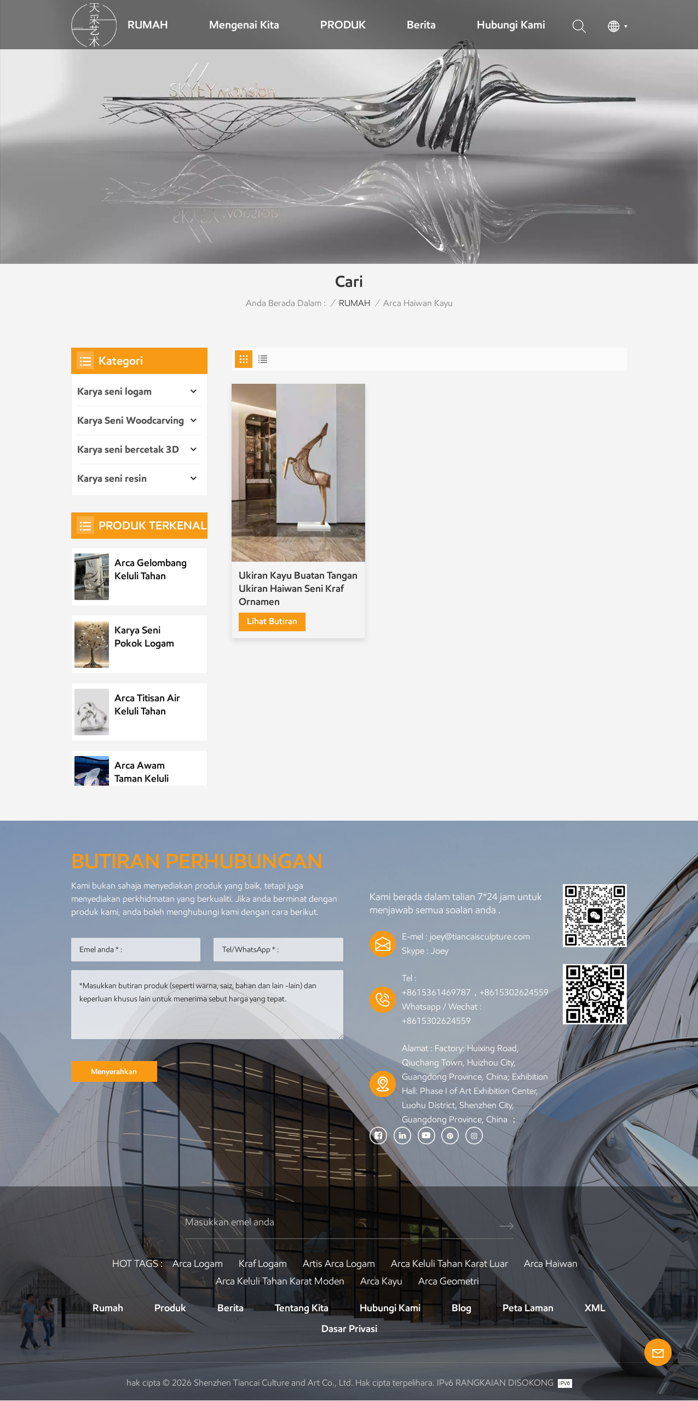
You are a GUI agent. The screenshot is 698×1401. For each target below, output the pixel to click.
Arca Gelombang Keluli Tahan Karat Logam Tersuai (150, 570)
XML (595, 1308)
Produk (170, 1308)
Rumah (108, 1308)
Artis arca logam (339, 1264)
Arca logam (197, 1264)
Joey (439, 950)
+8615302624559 (436, 1021)
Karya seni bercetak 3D (128, 449)
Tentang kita (301, 1308)
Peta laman (528, 1308)
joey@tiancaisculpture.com (480, 936)
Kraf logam (263, 1264)
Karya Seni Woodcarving (130, 420)
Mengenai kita (244, 24)
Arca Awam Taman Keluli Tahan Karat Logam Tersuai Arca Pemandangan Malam (145, 772)
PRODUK (343, 24)
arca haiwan (551, 1264)
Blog (461, 1308)
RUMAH (148, 24)
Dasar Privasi (349, 1329)
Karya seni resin (112, 478)
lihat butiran (272, 611)
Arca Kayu (381, 1281)
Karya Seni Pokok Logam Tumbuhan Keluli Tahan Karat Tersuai (150, 637)
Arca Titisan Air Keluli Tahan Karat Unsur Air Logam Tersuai (148, 705)
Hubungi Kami (390, 1308)
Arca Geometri (448, 1281)
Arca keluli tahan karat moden (280, 1281)
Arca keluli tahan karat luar (449, 1264)
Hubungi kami (511, 24)
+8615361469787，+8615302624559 (475, 992)
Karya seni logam (114, 391)
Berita (421, 24)
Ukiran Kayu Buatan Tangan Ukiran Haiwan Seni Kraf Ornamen (287, 579)
